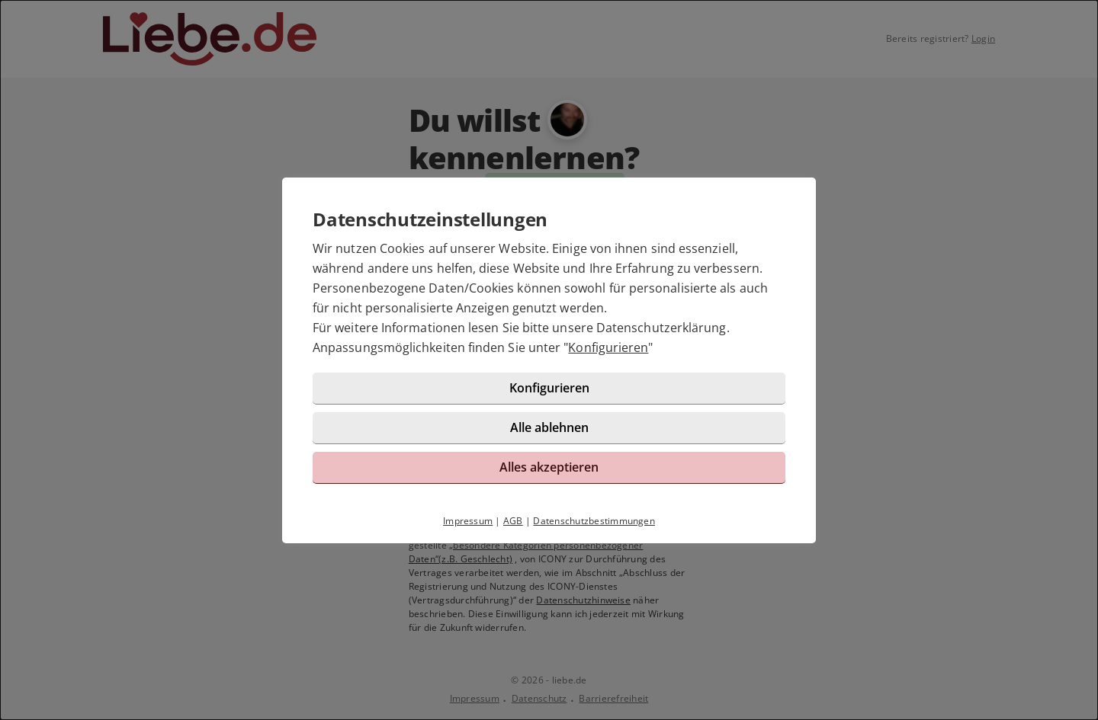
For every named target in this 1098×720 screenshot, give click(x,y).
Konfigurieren (608, 347)
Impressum (468, 520)
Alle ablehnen (549, 427)
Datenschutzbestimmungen (594, 520)
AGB (513, 520)
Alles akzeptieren (549, 467)
